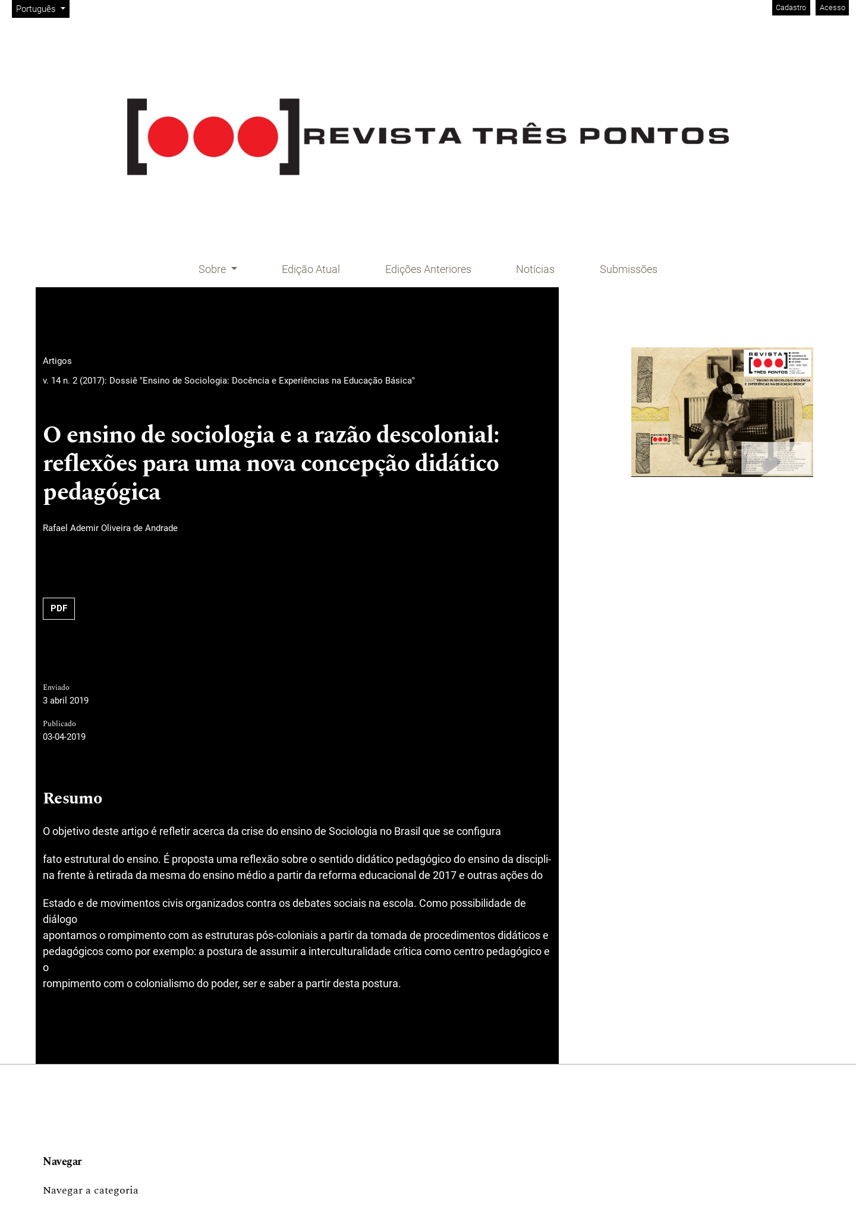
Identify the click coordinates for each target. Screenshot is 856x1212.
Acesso (832, 7)
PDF (59, 608)
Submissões (628, 269)
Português (42, 8)
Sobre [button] (213, 269)
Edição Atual (311, 269)
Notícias (535, 269)
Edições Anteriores (428, 269)
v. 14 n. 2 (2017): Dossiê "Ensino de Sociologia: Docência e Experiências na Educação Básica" (229, 380)
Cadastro (791, 7)
